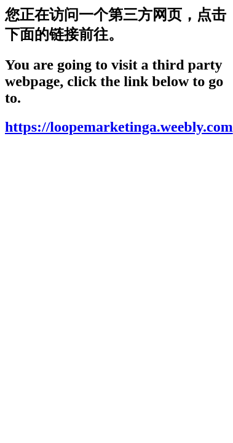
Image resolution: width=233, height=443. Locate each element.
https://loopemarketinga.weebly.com (119, 127)
